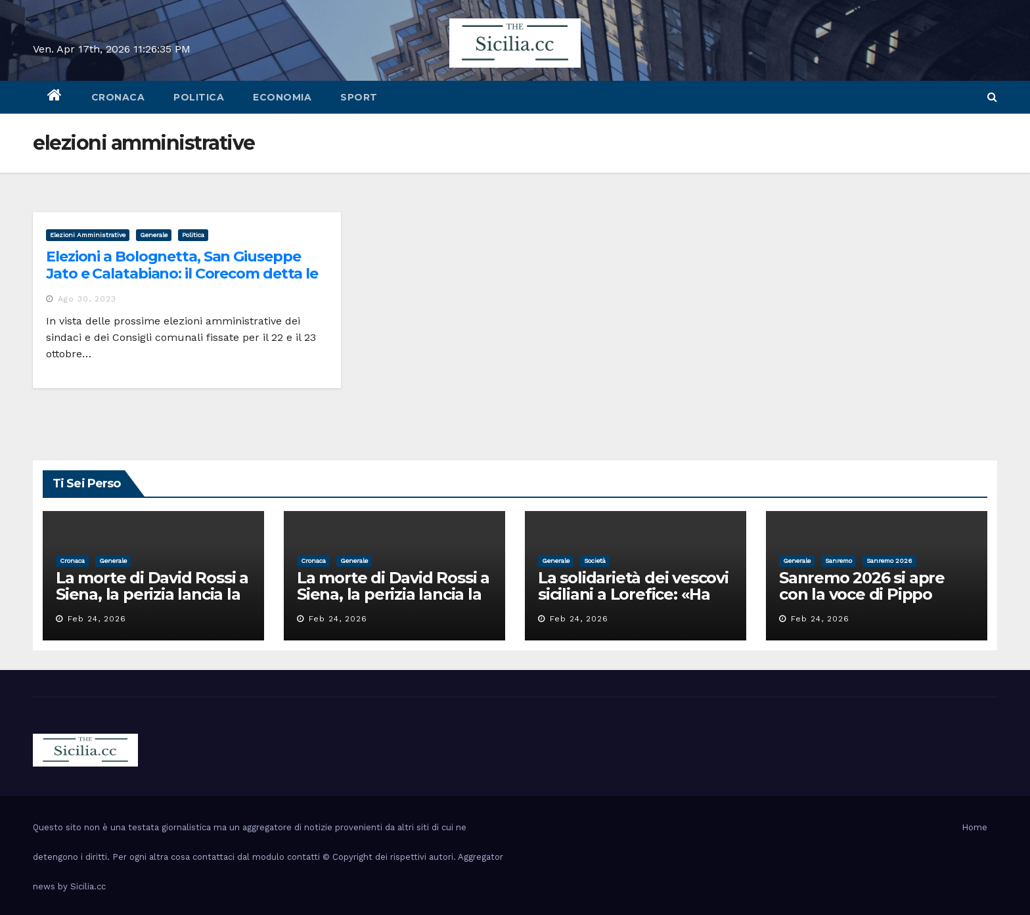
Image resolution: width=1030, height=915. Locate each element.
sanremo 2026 (889, 560)
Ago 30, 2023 (87, 298)
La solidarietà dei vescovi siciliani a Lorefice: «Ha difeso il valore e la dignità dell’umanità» (633, 602)
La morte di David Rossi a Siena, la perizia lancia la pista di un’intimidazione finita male (152, 602)
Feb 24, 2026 (97, 618)
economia (282, 97)
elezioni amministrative (87, 234)
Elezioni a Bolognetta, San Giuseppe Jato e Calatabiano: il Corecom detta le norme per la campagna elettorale (182, 274)
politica (198, 97)
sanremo (838, 560)
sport (359, 97)
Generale (154, 234)
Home (974, 827)
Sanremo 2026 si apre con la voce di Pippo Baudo (862, 594)
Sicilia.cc (88, 886)
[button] (992, 97)
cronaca (118, 97)
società (595, 560)
